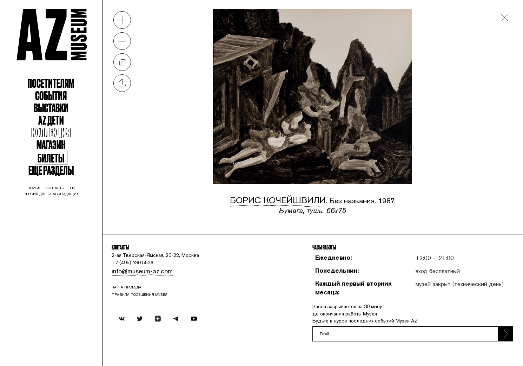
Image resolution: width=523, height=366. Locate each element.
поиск (43, 242)
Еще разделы (65, 218)
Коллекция (65, 169)
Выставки (65, 138)
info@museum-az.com (173, 267)
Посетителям (65, 106)
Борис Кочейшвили (294, 178)
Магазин (65, 185)
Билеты (65, 202)
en (93, 242)
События (66, 122)
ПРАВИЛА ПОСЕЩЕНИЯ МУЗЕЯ (178, 296)
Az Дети (65, 153)
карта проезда (162, 287)
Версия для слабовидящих (65, 249)
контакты (71, 242)
